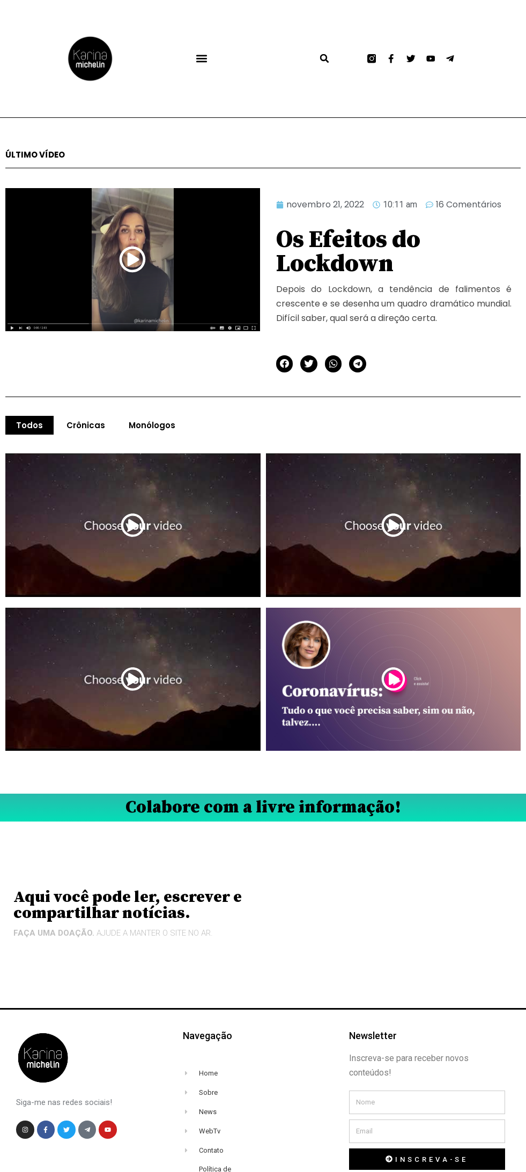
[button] (201, 59)
